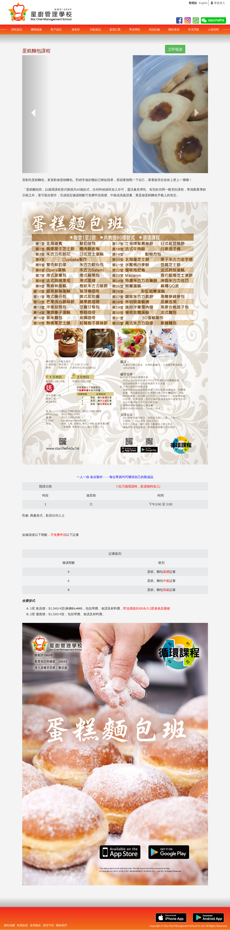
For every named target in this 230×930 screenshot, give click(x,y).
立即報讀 (175, 49)
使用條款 (35, 925)
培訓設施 (154, 29)
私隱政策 (22, 925)
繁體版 (193, 3)
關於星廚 (173, 29)
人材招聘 (213, 29)
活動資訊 (95, 29)
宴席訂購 (115, 29)
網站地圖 (9, 925)
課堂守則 (48, 925)
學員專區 (134, 29)
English (203, 3)
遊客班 (76, 29)
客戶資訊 (56, 29)
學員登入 (218, 3)
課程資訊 (16, 29)
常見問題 (193, 29)
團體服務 (36, 29)
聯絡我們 (61, 925)
